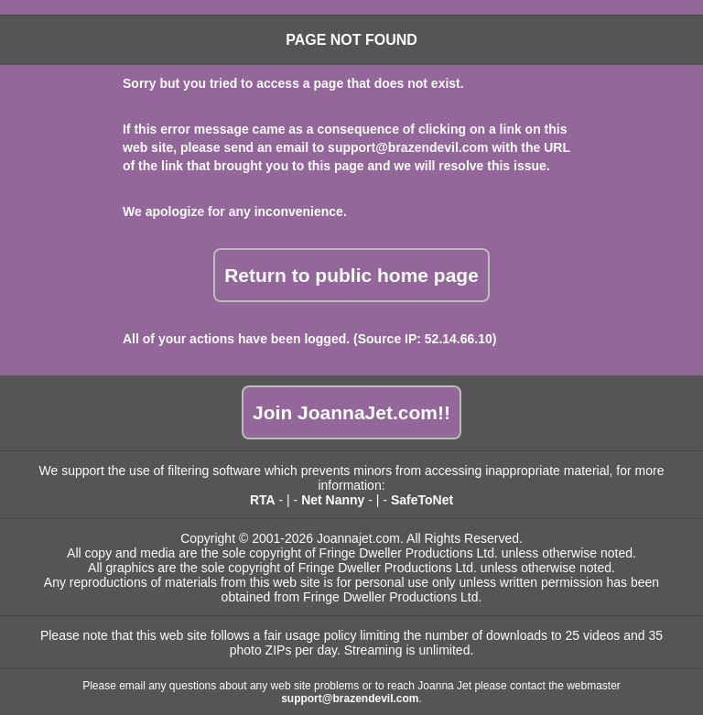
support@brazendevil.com (408, 147)
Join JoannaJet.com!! (351, 412)
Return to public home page (351, 275)
